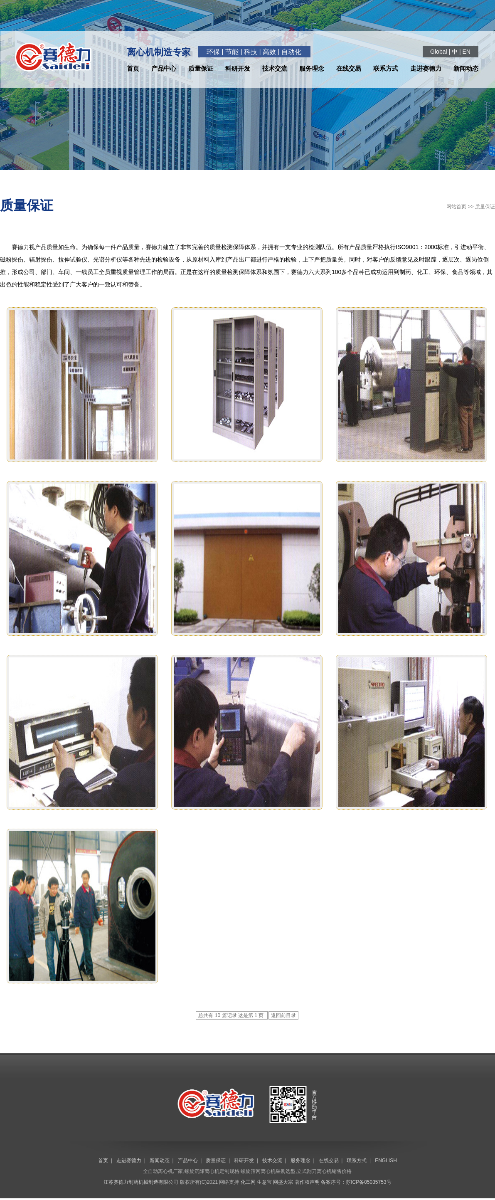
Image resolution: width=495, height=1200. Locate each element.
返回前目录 (283, 1015)
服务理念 (311, 68)
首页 (133, 68)
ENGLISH (386, 1160)
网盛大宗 (283, 1182)
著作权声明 (307, 1182)
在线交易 (348, 68)
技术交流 (274, 68)
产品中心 (163, 68)
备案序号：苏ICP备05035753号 (356, 1182)
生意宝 (264, 1182)
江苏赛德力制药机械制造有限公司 (140, 1182)
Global (438, 51)
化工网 (248, 1182)
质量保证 (200, 68)
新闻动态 (465, 68)
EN (466, 51)
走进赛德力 (425, 68)
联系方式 (385, 68)
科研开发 (237, 68)
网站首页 (456, 207)
